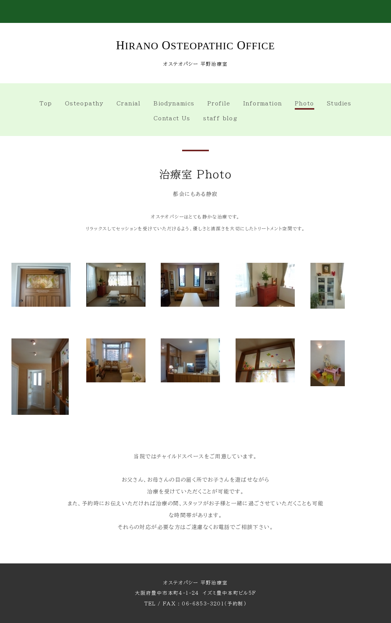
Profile (219, 103)
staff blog (220, 118)
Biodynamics (173, 103)
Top (45, 103)
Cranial (128, 103)
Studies (339, 103)
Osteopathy (84, 103)
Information (262, 103)
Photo (304, 103)
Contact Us (172, 118)
